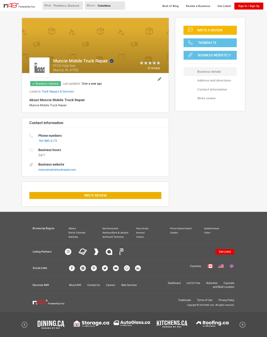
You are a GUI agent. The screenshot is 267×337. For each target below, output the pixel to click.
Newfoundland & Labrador (115, 232)
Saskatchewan (211, 228)
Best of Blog (170, 6)
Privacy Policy (226, 300)
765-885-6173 (48, 141)
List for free (193, 283)
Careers (110, 285)
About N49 (75, 285)
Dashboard (174, 283)
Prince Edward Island (180, 228)
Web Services (129, 285)
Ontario (140, 237)
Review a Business (198, 6)
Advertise (211, 283)
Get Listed (224, 6)
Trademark (184, 300)
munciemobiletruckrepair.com (57, 169)
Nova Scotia (142, 228)
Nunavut (140, 232)
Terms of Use (205, 300)
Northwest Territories (113, 237)
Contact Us (93, 285)
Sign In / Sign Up (248, 6)
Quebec (174, 232)
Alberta (72, 228)
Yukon (207, 232)
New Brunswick (110, 228)
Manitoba (73, 237)
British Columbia (77, 232)
